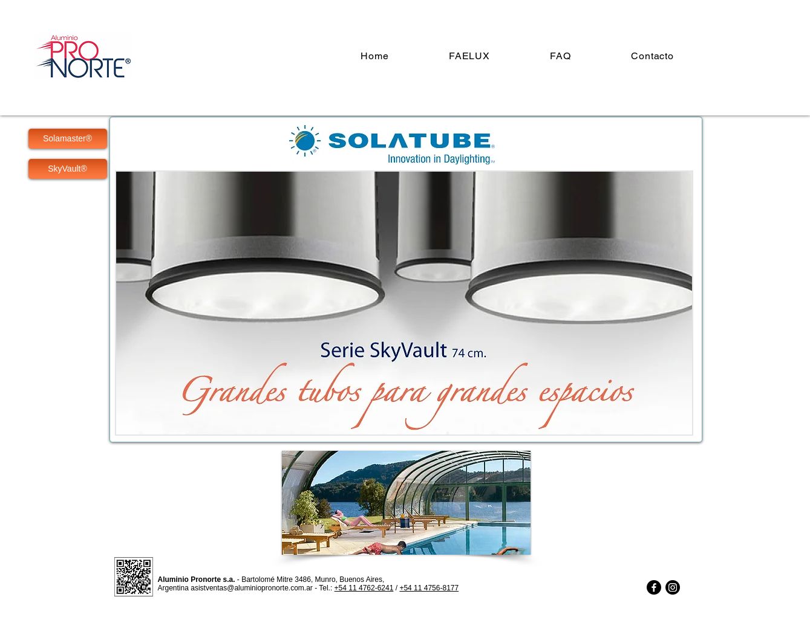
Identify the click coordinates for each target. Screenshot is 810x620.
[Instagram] (672, 587)
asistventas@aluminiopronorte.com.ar (252, 588)
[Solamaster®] (67, 139)
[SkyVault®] (67, 169)
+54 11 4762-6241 (364, 588)
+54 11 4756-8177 (429, 588)
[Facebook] (654, 587)
